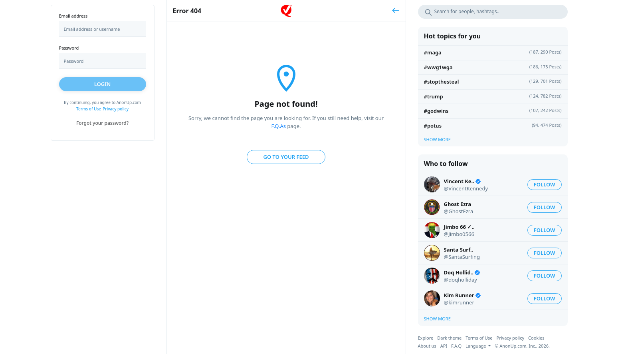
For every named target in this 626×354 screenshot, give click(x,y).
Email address (73, 15)
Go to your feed (286, 156)
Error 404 (187, 10)
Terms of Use (88, 109)
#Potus (433, 125)
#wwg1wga (438, 67)
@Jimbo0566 (459, 234)
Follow (544, 184)
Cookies (536, 338)
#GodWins (436, 110)
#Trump (433, 96)
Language (476, 346)
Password (69, 47)
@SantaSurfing (462, 256)
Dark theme (449, 338)
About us (427, 346)
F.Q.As (278, 126)
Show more (437, 139)
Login (102, 84)
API (443, 346)
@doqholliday (460, 279)
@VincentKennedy (466, 188)
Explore (426, 338)
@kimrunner (459, 302)
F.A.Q (456, 346)
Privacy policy (116, 109)
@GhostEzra (458, 211)
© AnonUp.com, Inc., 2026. (522, 346)
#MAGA (433, 52)
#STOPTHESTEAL (441, 81)
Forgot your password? (102, 123)
